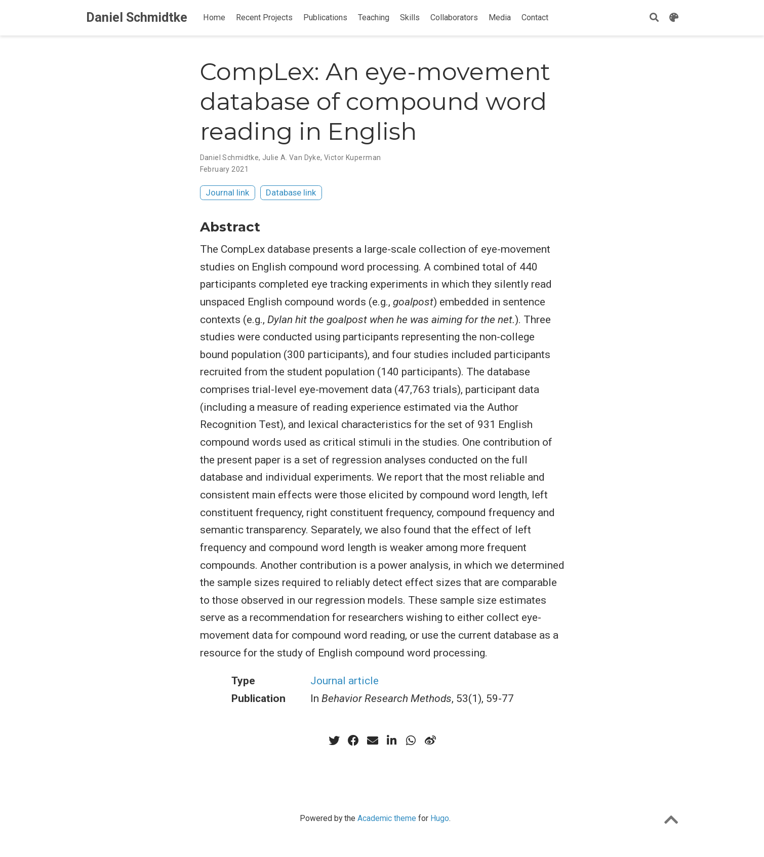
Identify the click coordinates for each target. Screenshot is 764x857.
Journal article (344, 681)
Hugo (439, 818)
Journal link (227, 192)
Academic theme (386, 818)
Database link (291, 192)
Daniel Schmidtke (136, 17)
